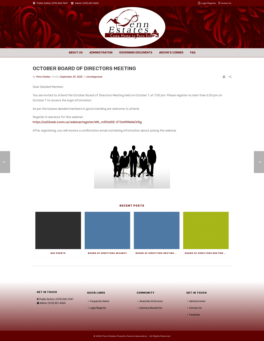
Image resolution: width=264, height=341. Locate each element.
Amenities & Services (150, 301)
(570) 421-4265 (91, 3)
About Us (76, 52)
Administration (100, 52)
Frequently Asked (98, 301)
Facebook (193, 314)
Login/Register (97, 308)
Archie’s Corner (171, 52)
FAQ (192, 52)
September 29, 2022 (71, 76)
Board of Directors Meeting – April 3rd (207, 253)
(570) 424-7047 (60, 3)
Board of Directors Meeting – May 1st (157, 253)
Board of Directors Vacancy (107, 253)
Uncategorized (94, 76)
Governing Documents (135, 52)
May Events (58, 253)
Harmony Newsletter (150, 308)
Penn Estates (43, 76)
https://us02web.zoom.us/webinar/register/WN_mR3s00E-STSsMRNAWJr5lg (87, 122)
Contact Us (194, 308)
